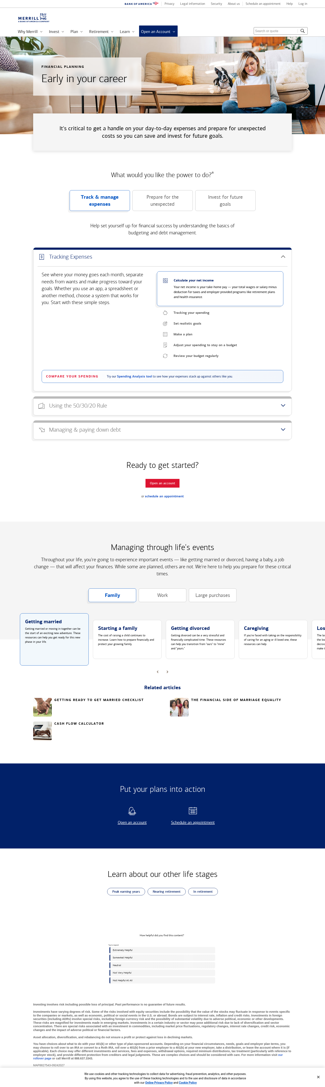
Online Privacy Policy (159, 1082)
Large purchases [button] (209, 597)
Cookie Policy (188, 1082)
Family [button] (104, 597)
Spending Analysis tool (134, 376)
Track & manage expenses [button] (94, 202)
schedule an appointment (164, 496)
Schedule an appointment (191, 822)
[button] (162, 257)
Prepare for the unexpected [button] (155, 202)
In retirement (200, 891)
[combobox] (281, 31)
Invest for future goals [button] (219, 202)
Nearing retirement (164, 891)
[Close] (318, 1077)
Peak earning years (123, 891)
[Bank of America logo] (142, 4)
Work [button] (153, 597)
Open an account (127, 822)
